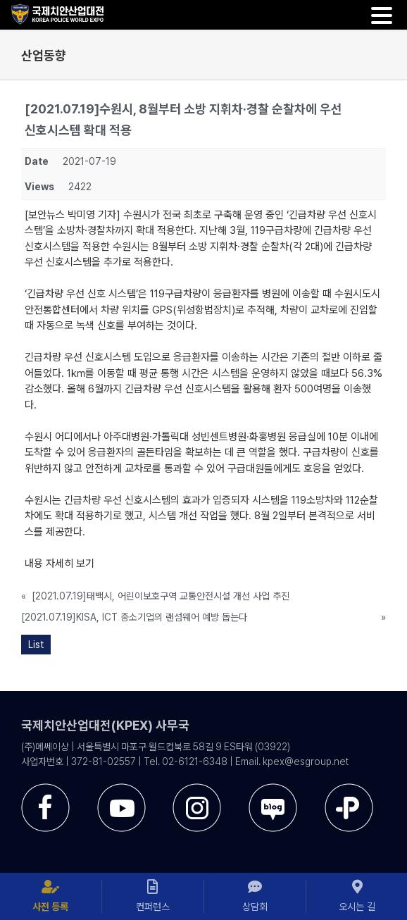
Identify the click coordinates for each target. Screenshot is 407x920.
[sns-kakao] (349, 788)
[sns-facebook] (45, 788)
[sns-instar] (197, 788)
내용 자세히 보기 (59, 563)
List (36, 644)
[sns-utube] (121, 788)
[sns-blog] (273, 788)
